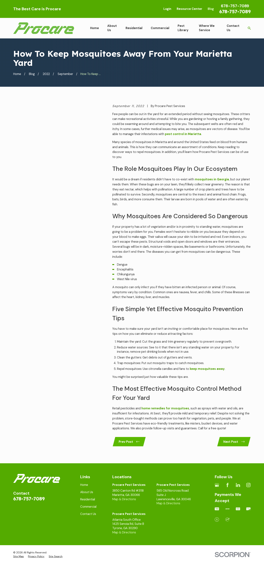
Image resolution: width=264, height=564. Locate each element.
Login (167, 9)
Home (84, 485)
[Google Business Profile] (217, 485)
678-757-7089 (235, 11)
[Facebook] (227, 485)
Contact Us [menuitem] (233, 28)
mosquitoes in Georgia (212, 179)
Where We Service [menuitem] (207, 28)
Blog (211, 9)
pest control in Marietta (183, 134)
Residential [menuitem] (134, 28)
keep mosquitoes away (207, 369)
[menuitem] (18, 556)
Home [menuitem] (94, 28)
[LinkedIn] (238, 485)
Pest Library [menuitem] (183, 28)
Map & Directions (124, 499)
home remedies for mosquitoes (165, 408)
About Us (86, 492)
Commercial (88, 507)
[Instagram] (248, 485)
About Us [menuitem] (112, 28)
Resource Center (189, 9)
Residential (87, 499)
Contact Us (88, 514)
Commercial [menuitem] (160, 28)
